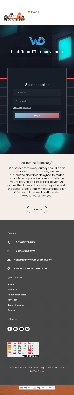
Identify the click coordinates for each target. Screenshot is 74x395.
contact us (37, 209)
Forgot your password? (22, 108)
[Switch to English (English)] (25, 387)
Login (37, 115)
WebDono (38, 371)
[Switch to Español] (33, 12)
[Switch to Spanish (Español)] (43, 387)
